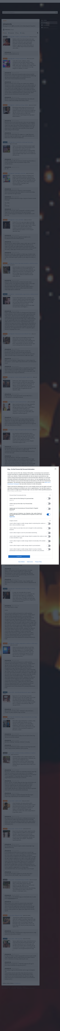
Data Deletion (21, 561)
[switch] (49, 498)
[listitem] (30, 495)
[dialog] (30, 515)
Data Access (30, 561)
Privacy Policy (38, 561)
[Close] (56, 469)
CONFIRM (19, 556)
